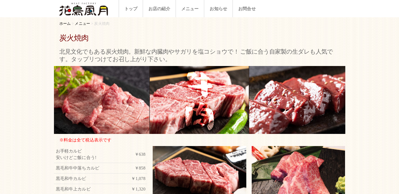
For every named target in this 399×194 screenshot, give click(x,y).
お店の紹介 (159, 8)
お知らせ (218, 8)
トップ (130, 8)
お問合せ (247, 8)
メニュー (190, 8)
